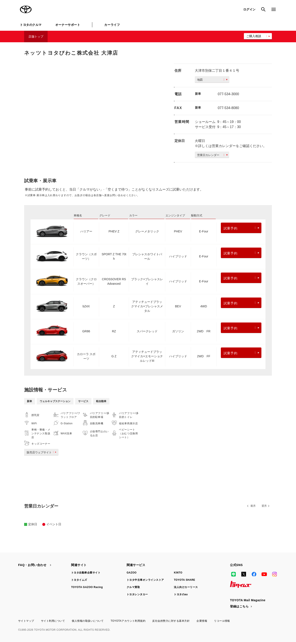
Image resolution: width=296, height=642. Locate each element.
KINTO (178, 572)
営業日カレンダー (212, 155)
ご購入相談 (253, 36)
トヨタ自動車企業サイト (85, 572)
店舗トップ (35, 36)
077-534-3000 (228, 94)
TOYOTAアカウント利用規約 (128, 620)
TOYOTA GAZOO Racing (87, 587)
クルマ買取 (133, 587)
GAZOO (131, 572)
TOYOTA (26, 9)
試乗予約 (241, 228)
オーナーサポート (67, 24)
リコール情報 (222, 620)
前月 (253, 505)
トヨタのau (181, 594)
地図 (212, 79)
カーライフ (112, 24)
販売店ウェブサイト (42, 452)
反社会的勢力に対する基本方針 (171, 620)
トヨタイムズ (79, 579)
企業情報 (201, 620)
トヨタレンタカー (137, 594)
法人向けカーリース (186, 587)
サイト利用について (53, 620)
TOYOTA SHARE (184, 579)
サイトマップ (26, 620)
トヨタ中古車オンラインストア (145, 579)
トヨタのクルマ (31, 24)
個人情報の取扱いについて (88, 620)
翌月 (264, 505)
